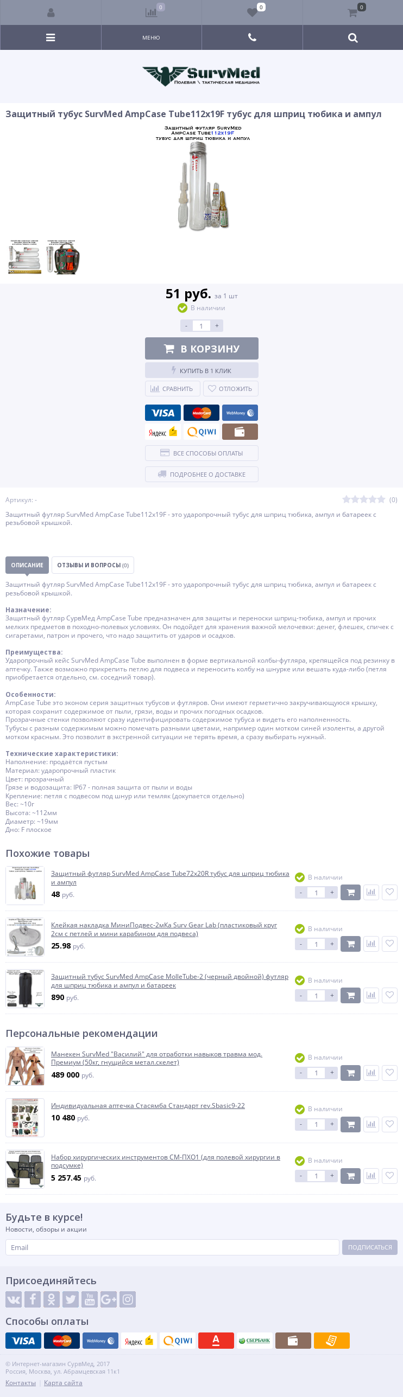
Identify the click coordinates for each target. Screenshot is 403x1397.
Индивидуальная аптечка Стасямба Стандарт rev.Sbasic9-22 (148, 1105)
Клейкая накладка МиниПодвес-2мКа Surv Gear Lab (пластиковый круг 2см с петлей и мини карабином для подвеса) (164, 929)
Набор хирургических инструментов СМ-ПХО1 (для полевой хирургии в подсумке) (165, 1161)
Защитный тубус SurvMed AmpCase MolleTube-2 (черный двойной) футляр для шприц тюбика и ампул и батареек (169, 980)
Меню (151, 37)
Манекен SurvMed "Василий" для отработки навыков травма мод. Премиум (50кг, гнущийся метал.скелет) (156, 1058)
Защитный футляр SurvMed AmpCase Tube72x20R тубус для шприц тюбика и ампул (170, 877)
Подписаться (370, 1247)
